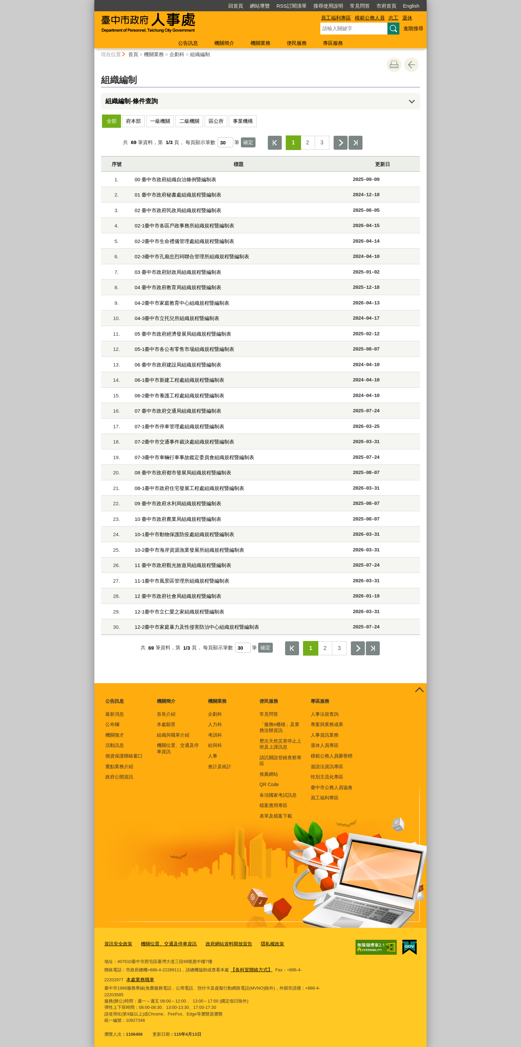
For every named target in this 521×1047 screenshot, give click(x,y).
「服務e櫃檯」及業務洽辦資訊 (279, 727)
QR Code (269, 784)
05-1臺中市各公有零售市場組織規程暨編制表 (184, 349)
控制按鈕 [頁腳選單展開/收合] (419, 690)
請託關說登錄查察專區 (280, 760)
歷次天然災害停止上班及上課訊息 (280, 744)
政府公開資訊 (119, 776)
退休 (407, 18)
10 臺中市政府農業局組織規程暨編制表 (178, 519)
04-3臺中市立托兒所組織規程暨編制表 (177, 318)
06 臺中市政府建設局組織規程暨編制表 (178, 364)
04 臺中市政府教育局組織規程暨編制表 (178, 287)
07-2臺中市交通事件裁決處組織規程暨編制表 (184, 441)
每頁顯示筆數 (200, 142)
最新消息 (114, 714)
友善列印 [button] (394, 64)
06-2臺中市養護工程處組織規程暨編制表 (179, 395)
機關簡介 (224, 43)
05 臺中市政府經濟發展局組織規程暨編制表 (183, 334)
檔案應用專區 (273, 805)
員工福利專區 (336, 18)
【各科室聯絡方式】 (250, 968)
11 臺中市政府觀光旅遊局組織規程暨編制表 (183, 565)
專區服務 (333, 43)
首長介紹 (166, 714)
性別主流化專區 (327, 776)
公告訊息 (188, 43)
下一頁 (341, 143)
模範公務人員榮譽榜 (332, 756)
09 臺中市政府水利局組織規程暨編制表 (178, 503)
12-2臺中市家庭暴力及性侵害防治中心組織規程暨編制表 (197, 627)
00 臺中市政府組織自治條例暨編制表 (175, 179)
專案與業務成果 (327, 724)
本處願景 (166, 724)
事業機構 (243, 121)
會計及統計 (219, 766)
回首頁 (235, 6)
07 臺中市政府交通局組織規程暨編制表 (178, 411)
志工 (393, 18)
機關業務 (260, 43)
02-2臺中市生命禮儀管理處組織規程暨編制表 (184, 241)
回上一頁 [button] (411, 64)
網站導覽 (260, 6)
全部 (112, 121)
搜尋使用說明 (328, 6)
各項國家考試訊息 (278, 795)
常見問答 (360, 6)
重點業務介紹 (119, 766)
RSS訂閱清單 (291, 6)
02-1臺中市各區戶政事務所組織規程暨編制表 (184, 225)
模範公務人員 (370, 18)
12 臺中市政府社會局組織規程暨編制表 (178, 596)
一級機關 (160, 121)
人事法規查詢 (325, 714)
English (411, 6)
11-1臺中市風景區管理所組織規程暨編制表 (182, 581)
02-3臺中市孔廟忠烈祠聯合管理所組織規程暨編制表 (192, 256)
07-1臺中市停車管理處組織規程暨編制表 (179, 426)
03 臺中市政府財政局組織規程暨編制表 (178, 272)
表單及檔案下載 (276, 816)
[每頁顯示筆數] (225, 142)
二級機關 (189, 121)
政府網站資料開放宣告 (221, 942)
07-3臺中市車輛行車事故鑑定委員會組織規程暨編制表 (194, 457)
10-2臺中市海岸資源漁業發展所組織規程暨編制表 (189, 550)
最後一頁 (356, 143)
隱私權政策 (262, 942)
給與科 (215, 745)
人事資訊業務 (325, 735)
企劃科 (176, 54)
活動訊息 (114, 745)
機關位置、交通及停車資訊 (178, 748)
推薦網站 (269, 774)
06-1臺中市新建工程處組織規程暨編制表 (179, 380)
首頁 (133, 54)
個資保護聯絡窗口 (124, 756)
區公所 (216, 121)
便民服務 (297, 43)
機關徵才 (114, 735)
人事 (212, 756)
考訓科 (215, 735)
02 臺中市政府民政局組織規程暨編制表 (178, 210)
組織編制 (200, 54)
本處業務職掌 (119, 977)
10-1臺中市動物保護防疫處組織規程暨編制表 (184, 534)
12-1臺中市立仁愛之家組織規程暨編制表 (179, 611)
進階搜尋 (413, 28)
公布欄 (112, 724)
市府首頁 (386, 6)
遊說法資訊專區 (327, 766)
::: (91, 3)
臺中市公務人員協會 (332, 787)
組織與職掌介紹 (173, 735)
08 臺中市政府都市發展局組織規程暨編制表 (183, 472)
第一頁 (275, 143)
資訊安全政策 (117, 942)
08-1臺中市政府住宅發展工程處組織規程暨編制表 (189, 488)
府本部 (133, 121)
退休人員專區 (325, 745)
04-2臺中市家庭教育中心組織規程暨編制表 (182, 303)
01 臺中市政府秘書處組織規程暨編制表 (178, 195)
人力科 (215, 724)
